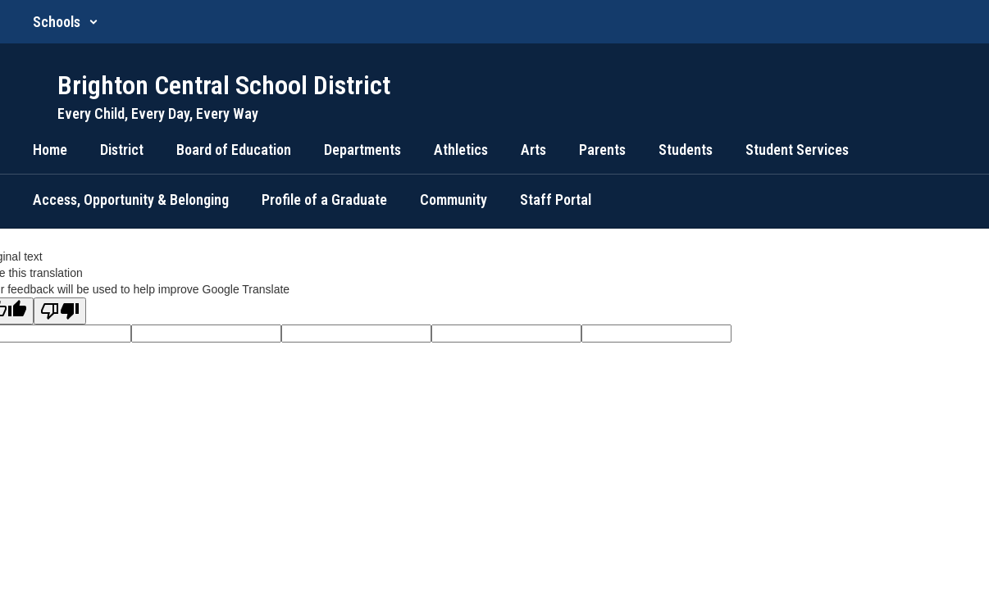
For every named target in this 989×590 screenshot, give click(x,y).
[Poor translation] (60, 310)
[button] (65, 21)
